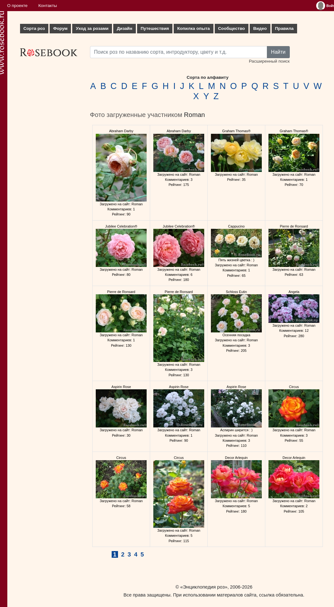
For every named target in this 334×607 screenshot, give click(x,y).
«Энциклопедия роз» (203, 587)
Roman (194, 114)
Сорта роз (34, 28)
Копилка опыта (193, 28)
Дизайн (124, 28)
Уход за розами (92, 28)
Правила (284, 28)
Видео (260, 28)
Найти (278, 52)
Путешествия (155, 28)
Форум (60, 28)
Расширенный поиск (269, 61)
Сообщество (231, 28)
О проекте (17, 5)
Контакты (47, 5)
